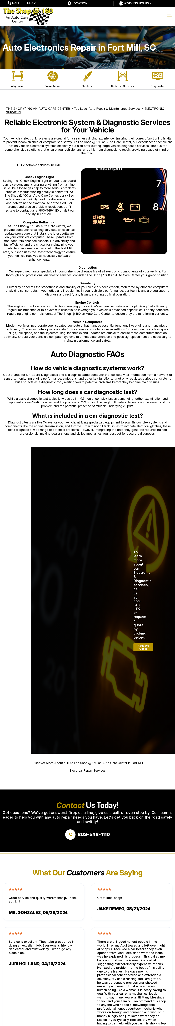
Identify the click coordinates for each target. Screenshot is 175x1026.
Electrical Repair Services (88, 770)
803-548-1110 (49, 210)
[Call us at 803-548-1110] (87, 834)
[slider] (16, 889)
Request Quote (143, 647)
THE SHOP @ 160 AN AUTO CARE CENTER (38, 108)
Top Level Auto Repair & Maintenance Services (107, 108)
